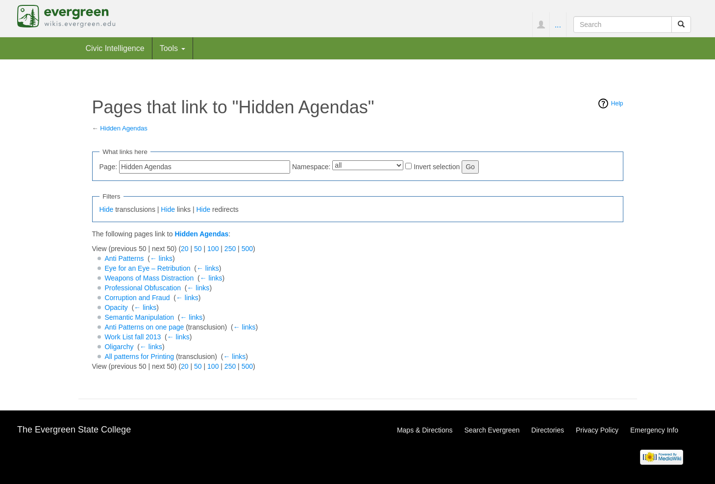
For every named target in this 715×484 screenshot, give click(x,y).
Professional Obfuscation (142, 288)
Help (617, 103)
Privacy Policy (597, 430)
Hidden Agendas (124, 128)
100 (213, 249)
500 (247, 249)
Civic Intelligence (115, 48)
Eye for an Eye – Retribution (147, 268)
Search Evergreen (491, 430)
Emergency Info (654, 430)
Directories (547, 430)
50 (198, 249)
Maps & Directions (425, 430)
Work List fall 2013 (132, 337)
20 (185, 249)
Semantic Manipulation (139, 317)
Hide (106, 209)
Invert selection (437, 167)
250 (230, 249)
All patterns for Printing (139, 356)
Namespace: (311, 167)
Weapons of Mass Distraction (149, 278)
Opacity (115, 307)
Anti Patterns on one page (144, 327)
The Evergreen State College (74, 429)
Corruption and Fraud (137, 298)
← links (161, 258)
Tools (172, 48)
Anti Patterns (124, 258)
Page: (108, 167)
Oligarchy (118, 347)
